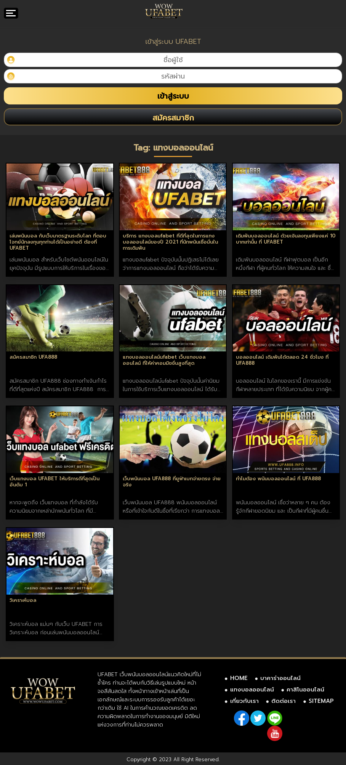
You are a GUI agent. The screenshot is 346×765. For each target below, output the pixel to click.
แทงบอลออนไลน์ (252, 689)
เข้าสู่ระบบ (173, 96)
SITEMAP (321, 701)
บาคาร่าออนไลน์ (280, 678)
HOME (239, 678)
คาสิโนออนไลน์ (305, 689)
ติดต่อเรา (283, 701)
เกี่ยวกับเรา (244, 701)
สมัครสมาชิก (173, 117)
